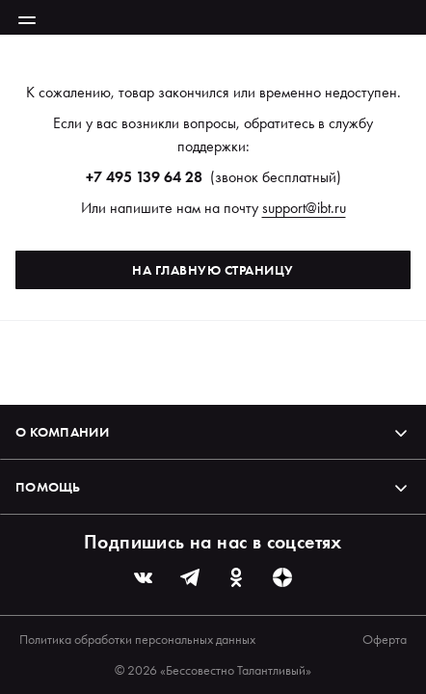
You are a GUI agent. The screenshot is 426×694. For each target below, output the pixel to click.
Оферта (384, 639)
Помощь (213, 486)
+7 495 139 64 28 (144, 177)
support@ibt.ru (304, 208)
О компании (213, 431)
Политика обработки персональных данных (137, 639)
